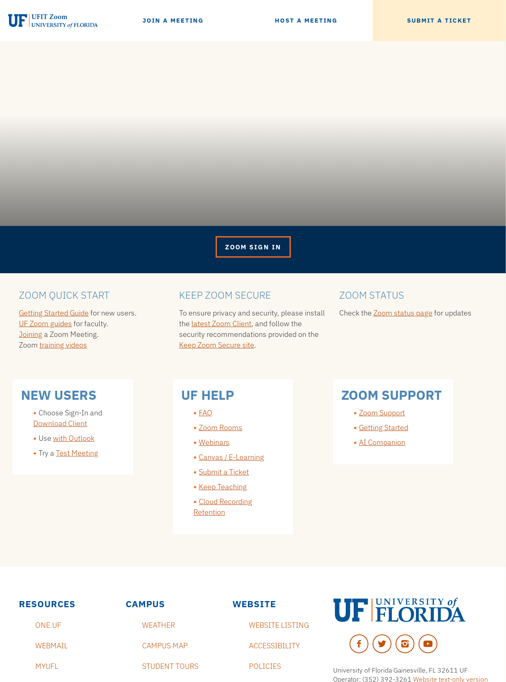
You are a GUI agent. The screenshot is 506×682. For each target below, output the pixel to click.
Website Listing (279, 625)
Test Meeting (77, 453)
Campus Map (165, 645)
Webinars (214, 442)
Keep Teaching (223, 486)
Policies (265, 666)
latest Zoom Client (221, 323)
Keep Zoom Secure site (216, 345)
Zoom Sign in (253, 247)
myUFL (46, 666)
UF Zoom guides (45, 323)
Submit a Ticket (224, 472)
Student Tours (170, 666)
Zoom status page (402, 313)
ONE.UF (48, 625)
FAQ (205, 412)
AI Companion (382, 442)
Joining (30, 334)
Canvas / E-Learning (231, 457)
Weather (158, 625)
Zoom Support (382, 412)
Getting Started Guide (54, 313)
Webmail (51, 645)
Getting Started (383, 427)
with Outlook (73, 438)
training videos (63, 345)
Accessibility (274, 645)
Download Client (60, 423)
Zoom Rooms (220, 427)
